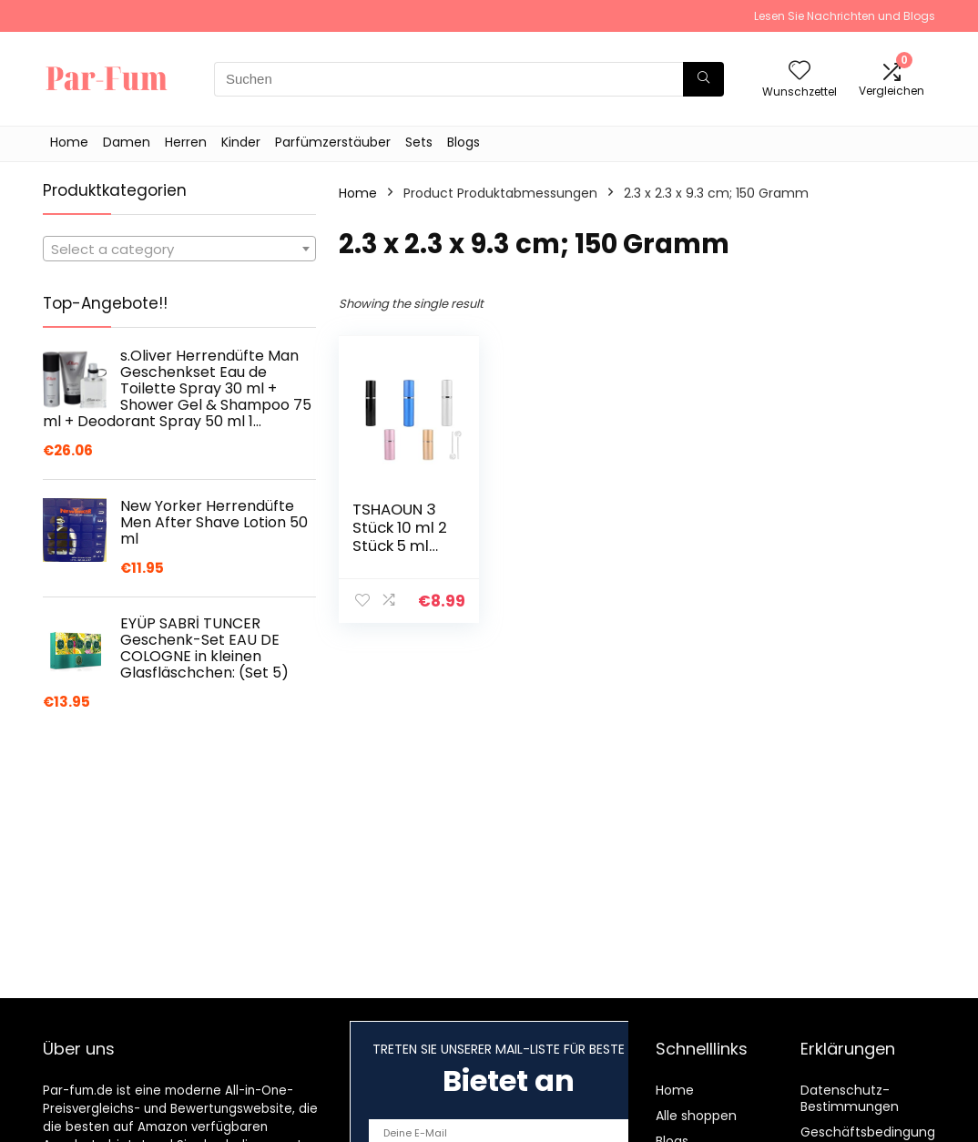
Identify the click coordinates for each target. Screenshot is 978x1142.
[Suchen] (703, 79)
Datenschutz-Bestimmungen (849, 1098)
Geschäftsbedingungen (876, 1132)
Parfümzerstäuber (333, 142)
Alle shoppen (696, 1115)
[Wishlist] (799, 71)
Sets (419, 142)
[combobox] (179, 248)
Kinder (240, 142)
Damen (126, 142)
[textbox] (179, 249)
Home (69, 142)
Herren (186, 142)
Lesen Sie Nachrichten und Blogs (844, 16)
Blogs (463, 142)
